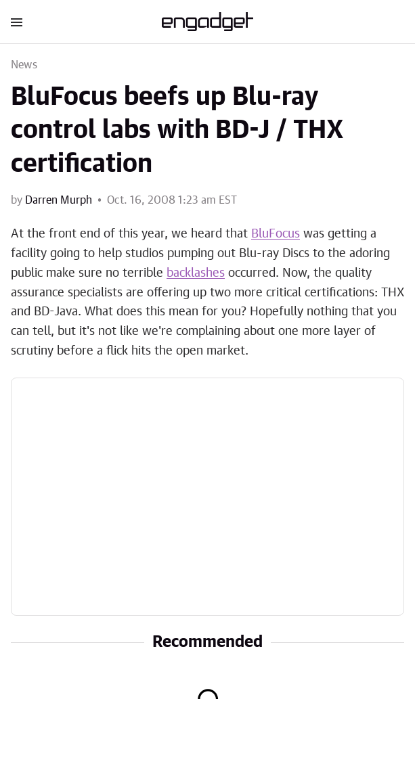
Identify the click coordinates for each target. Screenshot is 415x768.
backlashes (196, 273)
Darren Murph (58, 200)
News (24, 65)
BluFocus (275, 234)
